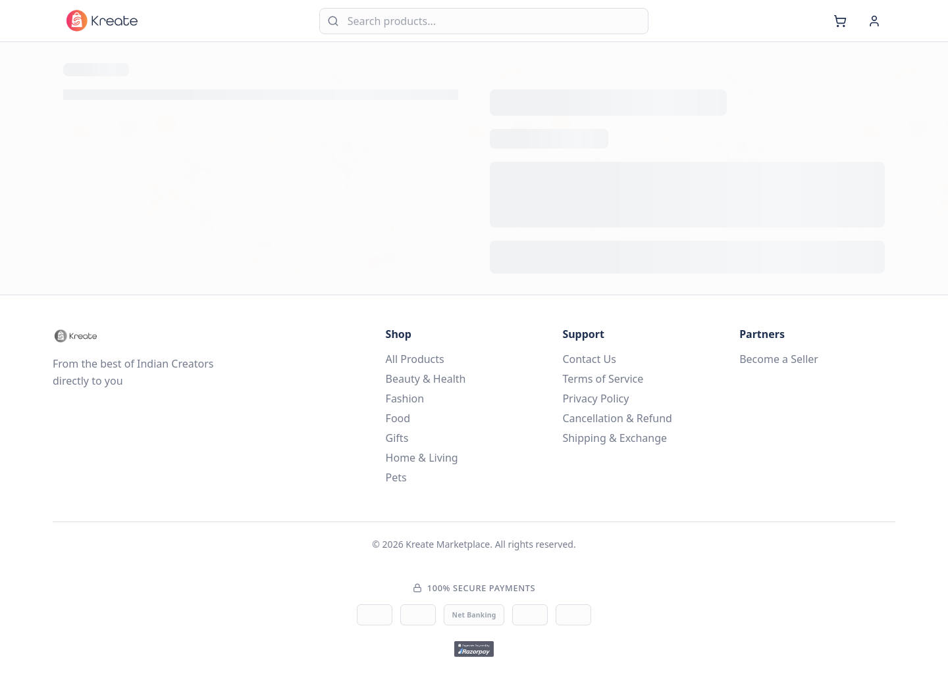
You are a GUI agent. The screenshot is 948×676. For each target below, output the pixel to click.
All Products (415, 359)
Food (398, 418)
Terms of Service (602, 379)
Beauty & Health (426, 379)
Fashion (405, 398)
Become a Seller (778, 359)
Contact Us (589, 359)
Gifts (397, 438)
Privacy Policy (595, 398)
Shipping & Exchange (614, 438)
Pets (396, 477)
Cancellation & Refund (617, 418)
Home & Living (422, 457)
